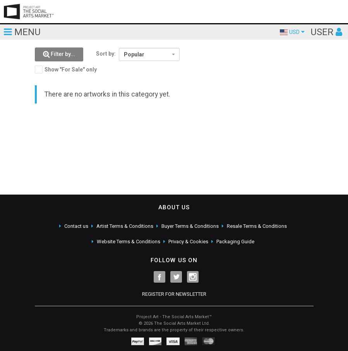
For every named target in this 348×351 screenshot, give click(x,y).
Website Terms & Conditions (128, 241)
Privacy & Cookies (188, 241)
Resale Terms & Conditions (257, 226)
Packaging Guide (235, 241)
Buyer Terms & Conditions (190, 226)
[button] (59, 54)
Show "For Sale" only (71, 69)
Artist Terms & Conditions (124, 226)
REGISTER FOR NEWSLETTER (174, 294)
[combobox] (149, 54)
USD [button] (292, 32)
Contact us (76, 226)
